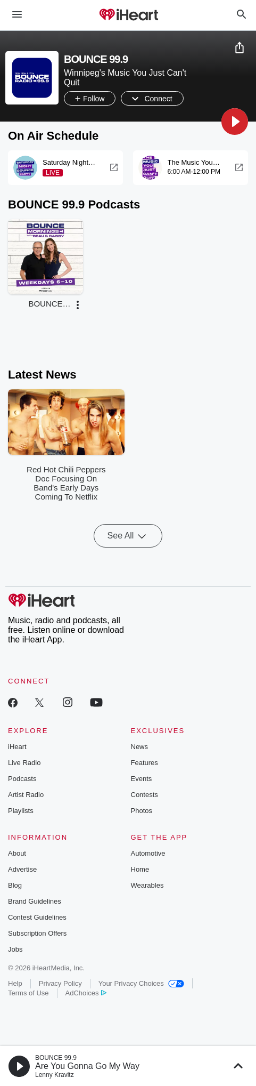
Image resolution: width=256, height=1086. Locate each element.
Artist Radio (26, 795)
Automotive (148, 853)
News (139, 747)
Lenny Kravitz (54, 1075)
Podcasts (22, 779)
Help (15, 983)
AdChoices (85, 993)
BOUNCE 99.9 (56, 1057)
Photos (141, 811)
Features (144, 763)
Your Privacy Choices (141, 983)
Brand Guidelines (34, 901)
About (17, 853)
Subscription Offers (37, 933)
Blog (15, 885)
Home (140, 869)
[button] (234, 121)
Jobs (15, 949)
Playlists (21, 811)
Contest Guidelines (37, 917)
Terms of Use (28, 993)
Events (141, 779)
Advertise (22, 869)
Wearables (147, 885)
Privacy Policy (60, 983)
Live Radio (24, 763)
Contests (144, 795)
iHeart (17, 747)
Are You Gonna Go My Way (87, 1066)
